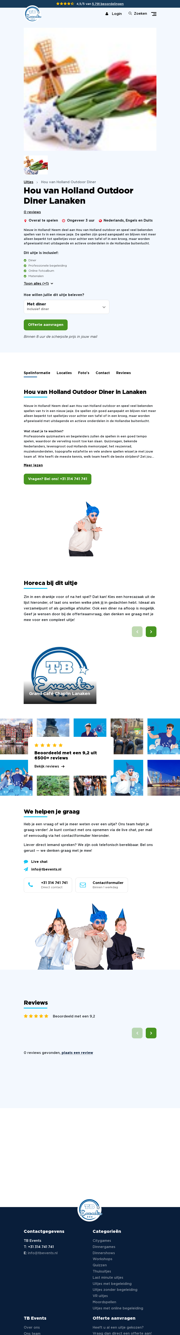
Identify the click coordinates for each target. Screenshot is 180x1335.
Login (114, 14)
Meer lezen (33, 465)
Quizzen (100, 1265)
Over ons (32, 1327)
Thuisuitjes (102, 1271)
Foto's (83, 373)
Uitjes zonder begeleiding (115, 1289)
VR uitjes (100, 1296)
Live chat (36, 861)
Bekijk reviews (46, 766)
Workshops (102, 1259)
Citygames (102, 1240)
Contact (103, 373)
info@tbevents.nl (42, 869)
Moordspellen (104, 1302)
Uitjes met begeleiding (112, 1284)
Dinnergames (104, 1247)
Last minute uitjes (108, 1277)
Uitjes (28, 182)
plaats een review (77, 1053)
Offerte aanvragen (45, 324)
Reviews (123, 373)
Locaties (64, 373)
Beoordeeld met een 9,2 (74, 1016)
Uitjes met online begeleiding (118, 1308)
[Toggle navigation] (153, 14)
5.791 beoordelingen (108, 4)
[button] (151, 631)
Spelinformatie (37, 373)
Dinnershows (104, 1253)
